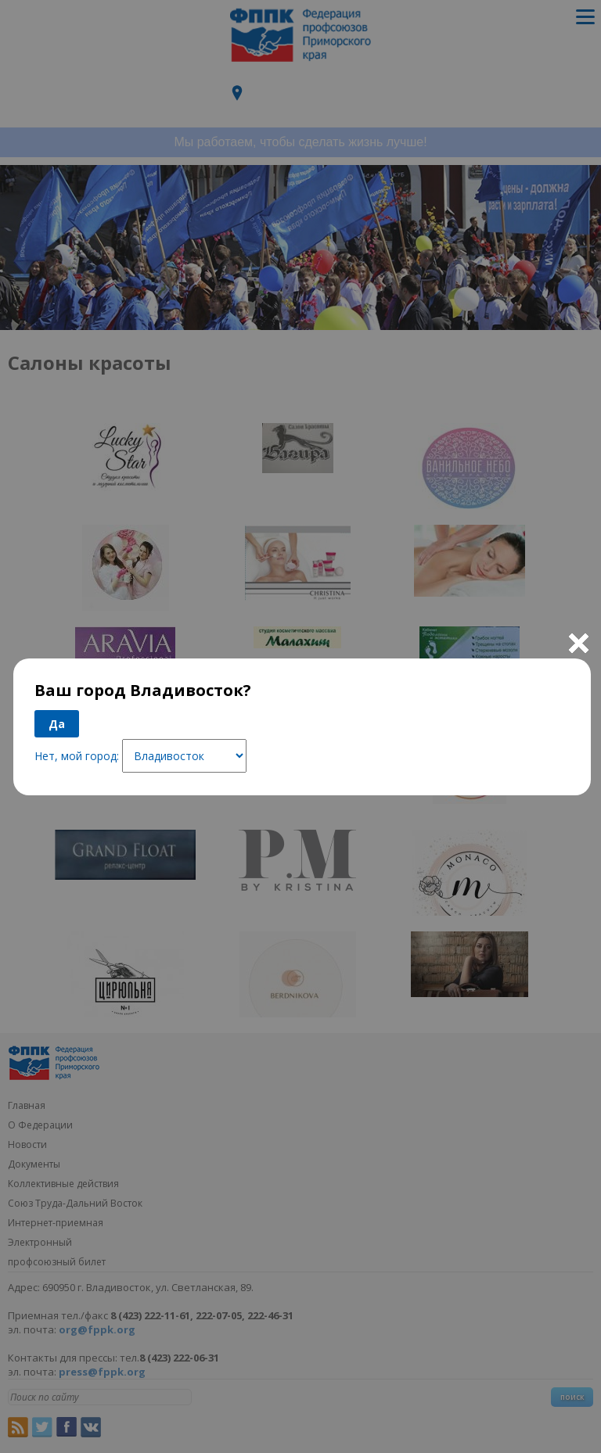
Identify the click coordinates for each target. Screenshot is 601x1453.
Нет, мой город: (76, 755)
